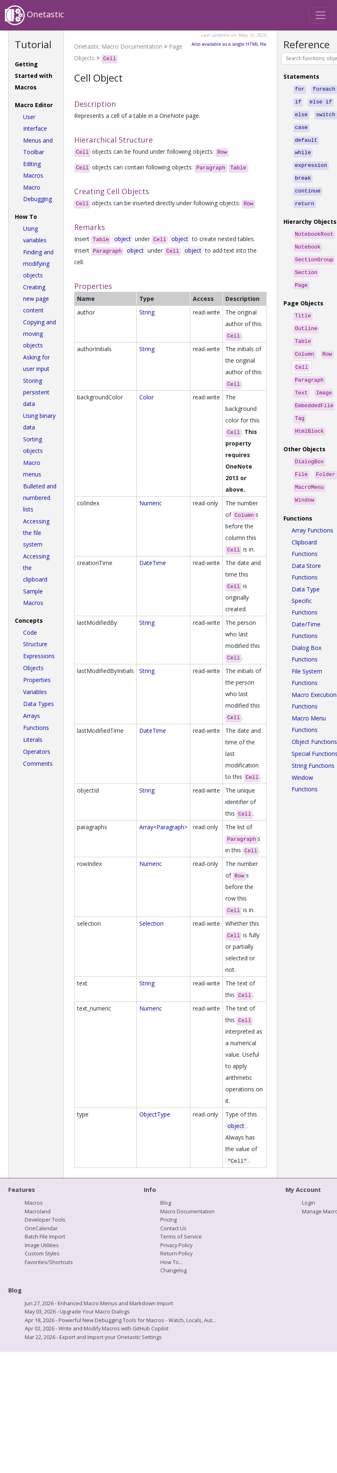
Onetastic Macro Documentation (118, 46)
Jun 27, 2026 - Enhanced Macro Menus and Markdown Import (99, 1303)
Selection (151, 923)
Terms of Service (181, 1236)
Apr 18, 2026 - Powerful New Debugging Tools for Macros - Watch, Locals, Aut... (120, 1320)
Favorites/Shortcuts (49, 1262)
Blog (165, 1202)
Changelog (173, 1270)
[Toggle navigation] (320, 15)
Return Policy (176, 1253)
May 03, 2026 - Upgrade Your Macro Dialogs (77, 1311)
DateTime (152, 563)
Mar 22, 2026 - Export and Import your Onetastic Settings (93, 1337)
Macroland (38, 1211)
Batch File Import (45, 1236)
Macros (34, 1202)
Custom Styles (42, 1253)
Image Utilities (42, 1245)
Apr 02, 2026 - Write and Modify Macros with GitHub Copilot (96, 1328)
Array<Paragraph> (163, 827)
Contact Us (173, 1228)
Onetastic (34, 15)
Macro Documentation (187, 1211)
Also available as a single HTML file (229, 44)
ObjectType (154, 1114)
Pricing (168, 1219)
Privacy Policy (176, 1245)
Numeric (150, 503)
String (146, 312)
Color (146, 397)
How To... (171, 1262)
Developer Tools (45, 1219)
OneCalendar (41, 1228)
